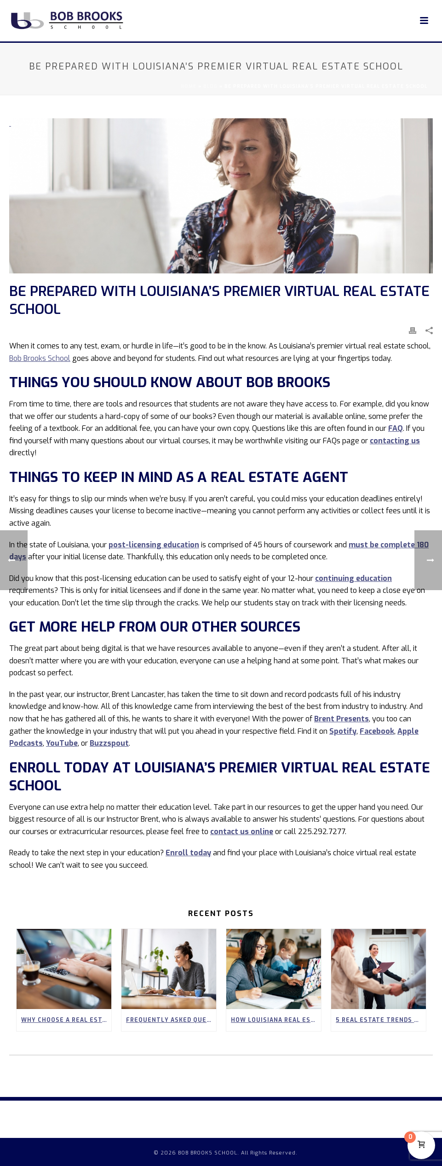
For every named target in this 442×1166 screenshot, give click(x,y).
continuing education (353, 578)
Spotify (342, 731)
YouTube (62, 743)
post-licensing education (154, 545)
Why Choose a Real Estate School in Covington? (66, 1020)
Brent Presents (341, 719)
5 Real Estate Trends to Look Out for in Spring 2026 (381, 1020)
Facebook (377, 731)
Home (188, 86)
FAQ (395, 428)
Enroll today (188, 853)
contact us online (241, 831)
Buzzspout (109, 743)
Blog (210, 86)
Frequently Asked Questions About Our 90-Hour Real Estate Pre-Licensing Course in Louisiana (171, 1020)
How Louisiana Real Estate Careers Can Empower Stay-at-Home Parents (276, 1020)
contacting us (395, 441)
